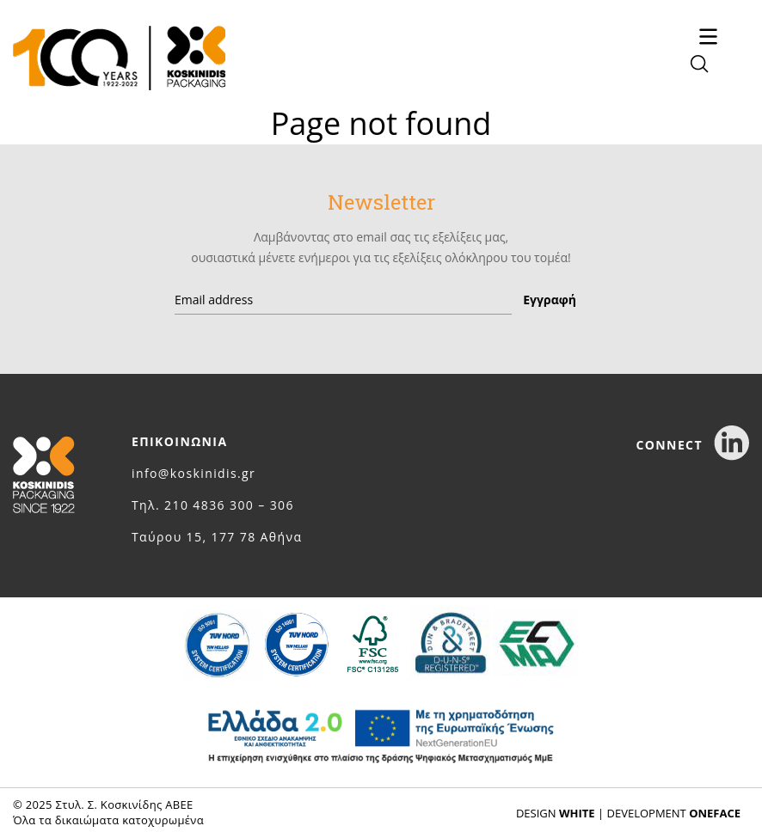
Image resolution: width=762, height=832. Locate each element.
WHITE (577, 813)
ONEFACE (714, 813)
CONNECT (692, 445)
